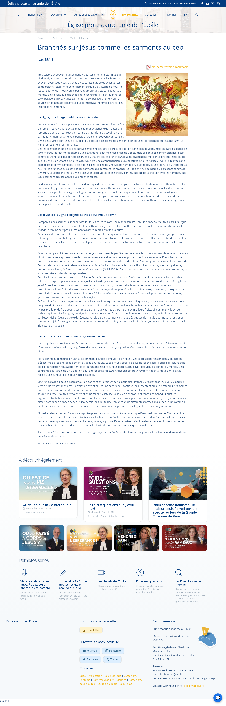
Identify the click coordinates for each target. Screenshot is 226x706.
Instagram (113, 650)
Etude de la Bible (107, 684)
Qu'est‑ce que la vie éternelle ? (47, 505)
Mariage (121, 680)
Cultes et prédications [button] (88, 14)
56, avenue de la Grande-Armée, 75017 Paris (170, 3)
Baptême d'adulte (103, 680)
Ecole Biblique (113, 676)
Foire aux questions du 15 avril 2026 (111, 507)
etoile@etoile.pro (194, 685)
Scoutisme (126, 684)
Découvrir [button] (58, 14)
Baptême (85, 680)
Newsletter (91, 630)
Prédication (95, 676)
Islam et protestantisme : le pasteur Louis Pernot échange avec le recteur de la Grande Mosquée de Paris (176, 510)
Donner (171, 14)
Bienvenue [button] (35, 14)
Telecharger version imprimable (167, 67)
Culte (83, 676)
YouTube (90, 650)
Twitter (112, 659)
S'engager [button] (152, 14)
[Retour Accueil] (113, 15)
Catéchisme (131, 676)
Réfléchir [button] (130, 14)
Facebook (90, 659)
